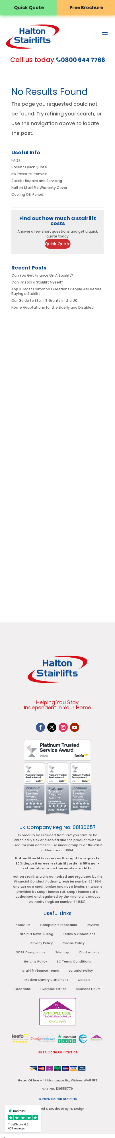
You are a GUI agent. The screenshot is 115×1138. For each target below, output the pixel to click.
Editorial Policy (81, 970)
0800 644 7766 (83, 60)
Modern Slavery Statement (46, 979)
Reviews (93, 925)
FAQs (15, 160)
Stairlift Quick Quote (29, 167)
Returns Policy (35, 961)
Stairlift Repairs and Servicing (36, 180)
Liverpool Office (53, 989)
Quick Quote (58, 244)
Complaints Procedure (58, 925)
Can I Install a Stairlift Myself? (37, 282)
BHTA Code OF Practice (58, 1052)
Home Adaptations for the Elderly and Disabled (52, 307)
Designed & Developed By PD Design (57, 1109)
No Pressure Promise (29, 173)
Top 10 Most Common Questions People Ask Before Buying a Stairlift (56, 291)
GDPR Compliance (31, 952)
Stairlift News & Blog (36, 934)
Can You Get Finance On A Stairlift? (42, 275)
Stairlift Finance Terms (40, 970)
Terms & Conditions (79, 934)
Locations (23, 989)
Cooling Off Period (27, 194)
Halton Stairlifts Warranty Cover (39, 187)
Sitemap (62, 952)
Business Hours (88, 989)
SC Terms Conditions (74, 961)
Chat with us (89, 952)
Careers (84, 979)
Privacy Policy (41, 943)
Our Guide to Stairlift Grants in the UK (44, 300)
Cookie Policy (73, 943)
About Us (22, 925)
